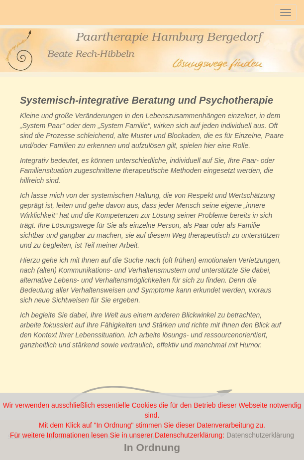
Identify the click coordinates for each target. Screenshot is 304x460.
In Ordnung (152, 447)
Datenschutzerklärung (260, 435)
